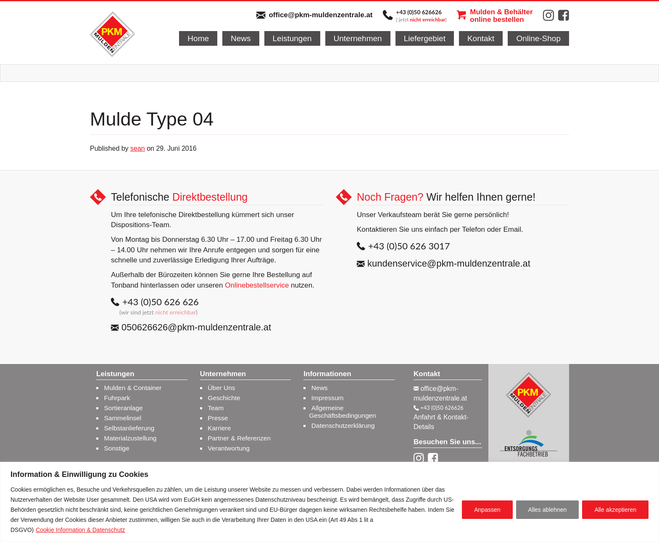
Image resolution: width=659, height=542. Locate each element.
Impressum (327, 397)
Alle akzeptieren (615, 509)
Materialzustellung (130, 438)
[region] (329, 502)
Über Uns (221, 387)
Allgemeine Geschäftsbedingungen (342, 411)
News (241, 38)
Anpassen (487, 509)
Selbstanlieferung (129, 428)
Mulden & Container (133, 387)
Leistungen (292, 38)
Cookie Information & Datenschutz (80, 529)
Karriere (219, 428)
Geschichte (224, 397)
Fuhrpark (117, 397)
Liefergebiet (424, 38)
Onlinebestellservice (257, 285)
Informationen (327, 374)
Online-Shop (538, 38)
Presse (218, 418)
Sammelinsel (123, 418)
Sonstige (116, 448)
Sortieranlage (123, 407)
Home (198, 38)
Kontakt (480, 38)
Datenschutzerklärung (343, 425)
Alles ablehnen (547, 509)
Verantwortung (229, 448)
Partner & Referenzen (239, 438)
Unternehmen (358, 38)
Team (216, 407)
